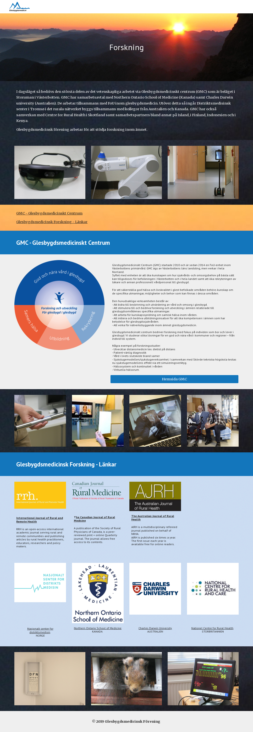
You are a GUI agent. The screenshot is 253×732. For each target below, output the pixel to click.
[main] (126, 47)
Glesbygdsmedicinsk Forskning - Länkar (52, 222)
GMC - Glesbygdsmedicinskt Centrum (49, 213)
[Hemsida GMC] (174, 379)
